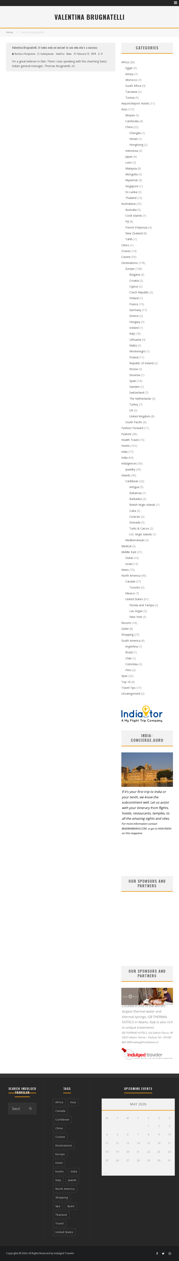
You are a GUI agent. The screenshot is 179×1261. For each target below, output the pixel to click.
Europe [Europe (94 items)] (60, 1154)
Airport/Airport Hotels (135, 103)
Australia (131, 210)
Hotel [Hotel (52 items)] (59, 1163)
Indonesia (131, 151)
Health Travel (130, 440)
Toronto (134, 587)
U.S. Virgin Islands (140, 534)
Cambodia (132, 121)
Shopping (127, 634)
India (124, 452)
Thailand (130, 198)
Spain (132, 381)
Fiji (127, 221)
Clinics (125, 245)
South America (130, 640)
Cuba (132, 511)
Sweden (134, 387)
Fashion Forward (132, 428)
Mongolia (131, 174)
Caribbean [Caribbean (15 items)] (62, 1119)
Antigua (134, 487)
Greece (134, 316)
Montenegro (137, 351)
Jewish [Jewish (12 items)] (72, 1180)
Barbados (135, 499)
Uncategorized (130, 693)
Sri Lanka (131, 192)
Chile (128, 658)
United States (134, 599)
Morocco (131, 80)
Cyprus (133, 286)
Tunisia (130, 97)
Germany (135, 310)
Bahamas (135, 493)
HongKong (136, 145)
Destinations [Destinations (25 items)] (63, 1145)
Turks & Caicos (139, 528)
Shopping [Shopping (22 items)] (61, 1197)
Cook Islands (133, 215)
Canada (130, 581)
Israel (128, 564)
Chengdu (135, 133)
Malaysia (131, 168)
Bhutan (130, 115)
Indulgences (47, 53)
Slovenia (134, 375)
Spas (124, 676)
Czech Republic (139, 292)
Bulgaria (134, 274)
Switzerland (136, 392)
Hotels (125, 446)
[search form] (16, 1109)
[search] (31, 1109)
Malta (133, 345)
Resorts (126, 623)
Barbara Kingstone (23, 53)
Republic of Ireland (141, 363)
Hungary (134, 322)
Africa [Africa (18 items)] (59, 1102)
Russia (133, 369)
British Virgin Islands (142, 505)
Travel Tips (128, 688)
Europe (130, 269)
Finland (134, 298)
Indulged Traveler (64, 1253)
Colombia (131, 664)
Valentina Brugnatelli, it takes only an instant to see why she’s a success (54, 47)
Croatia (134, 280)
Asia (124, 109)
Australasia (128, 204)
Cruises (126, 251)
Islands (125, 475)
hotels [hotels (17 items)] (59, 1171)
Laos (128, 162)
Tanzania (131, 92)
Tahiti (129, 239)
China (129, 127)
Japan (129, 156)
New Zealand (134, 233)
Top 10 (126, 682)
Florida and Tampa (141, 605)
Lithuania (135, 339)
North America (130, 575)
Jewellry (60, 53)
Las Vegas (136, 611)
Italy (132, 333)
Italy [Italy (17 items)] (58, 1180)
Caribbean (131, 481)
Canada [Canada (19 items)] (60, 1111)
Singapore (131, 186)
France (133, 304)
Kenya (129, 74)
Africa (125, 62)
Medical (126, 546)
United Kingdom (139, 416)
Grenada (134, 522)
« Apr (105, 1173)
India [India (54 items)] (74, 1171)
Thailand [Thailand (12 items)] (61, 1215)
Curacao (134, 516)
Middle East (128, 552)
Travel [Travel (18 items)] (59, 1223)
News (69, 53)
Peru (128, 670)
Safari (125, 629)
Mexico (130, 593)
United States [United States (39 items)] (64, 1232)
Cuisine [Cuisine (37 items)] (60, 1137)
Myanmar (131, 180)
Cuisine (126, 257)
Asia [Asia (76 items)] (73, 1102)
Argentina (131, 646)
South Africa (133, 86)
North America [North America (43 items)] (65, 1189)
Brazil (129, 652)
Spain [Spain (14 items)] (71, 1206)
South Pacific (133, 422)
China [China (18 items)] (59, 1128)
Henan (133, 139)
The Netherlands (140, 398)
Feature (126, 434)
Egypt (129, 68)
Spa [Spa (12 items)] (57, 1206)
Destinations (129, 263)
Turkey (133, 404)
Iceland (134, 328)
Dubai (129, 558)
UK (131, 410)
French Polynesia (136, 227)
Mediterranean (134, 540)
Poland (133, 357)
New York (135, 617)
